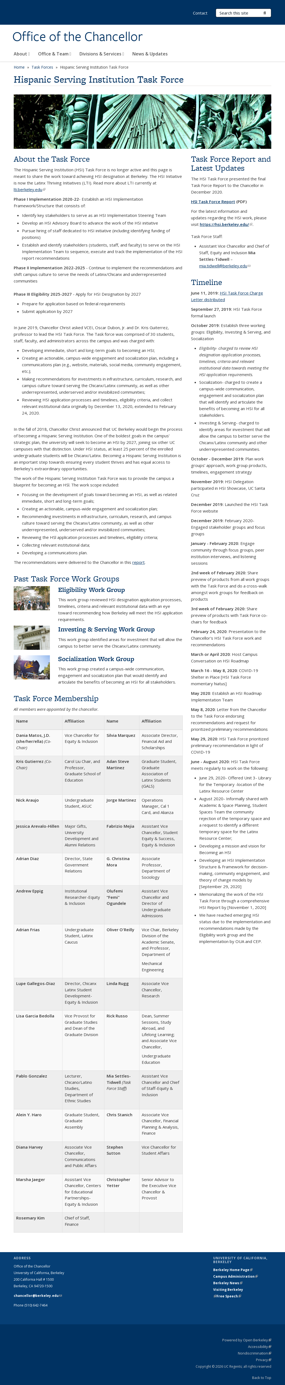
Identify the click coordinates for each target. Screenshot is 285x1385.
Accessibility (259, 1346)
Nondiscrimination (254, 1353)
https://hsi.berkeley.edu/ (226, 224)
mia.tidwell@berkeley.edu (224, 265)
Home (19, 67)
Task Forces (42, 67)
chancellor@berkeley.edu (38, 1295)
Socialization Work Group (96, 658)
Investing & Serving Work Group (106, 629)
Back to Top (261, 1377)
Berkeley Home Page (233, 1270)
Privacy (263, 1359)
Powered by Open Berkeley (246, 1340)
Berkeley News (228, 1283)
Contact (200, 13)
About (22, 54)
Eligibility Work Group (91, 589)
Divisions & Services (101, 54)
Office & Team (54, 54)
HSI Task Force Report (213, 201)
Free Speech (228, 1296)
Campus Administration (235, 1276)
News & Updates (150, 54)
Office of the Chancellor (77, 36)
